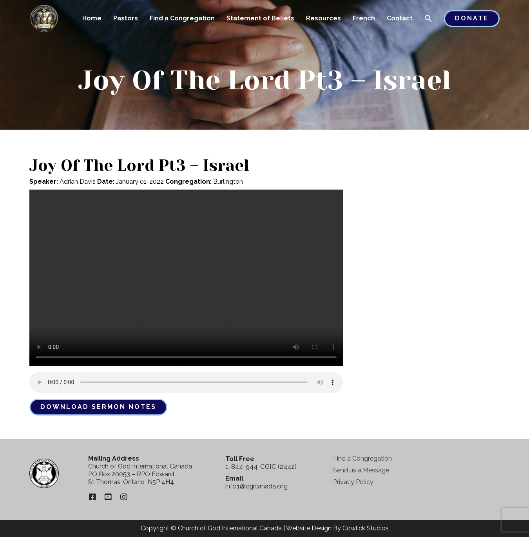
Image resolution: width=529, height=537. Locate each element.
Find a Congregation (182, 18)
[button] (428, 19)
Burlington (228, 181)
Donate (472, 18)
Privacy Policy (353, 482)
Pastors (125, 18)
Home (91, 18)
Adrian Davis (78, 181)
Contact (400, 18)
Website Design (309, 528)
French (364, 18)
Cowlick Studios (365, 528)
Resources (323, 18)
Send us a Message (361, 470)
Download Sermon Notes (98, 406)
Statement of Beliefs (260, 18)
